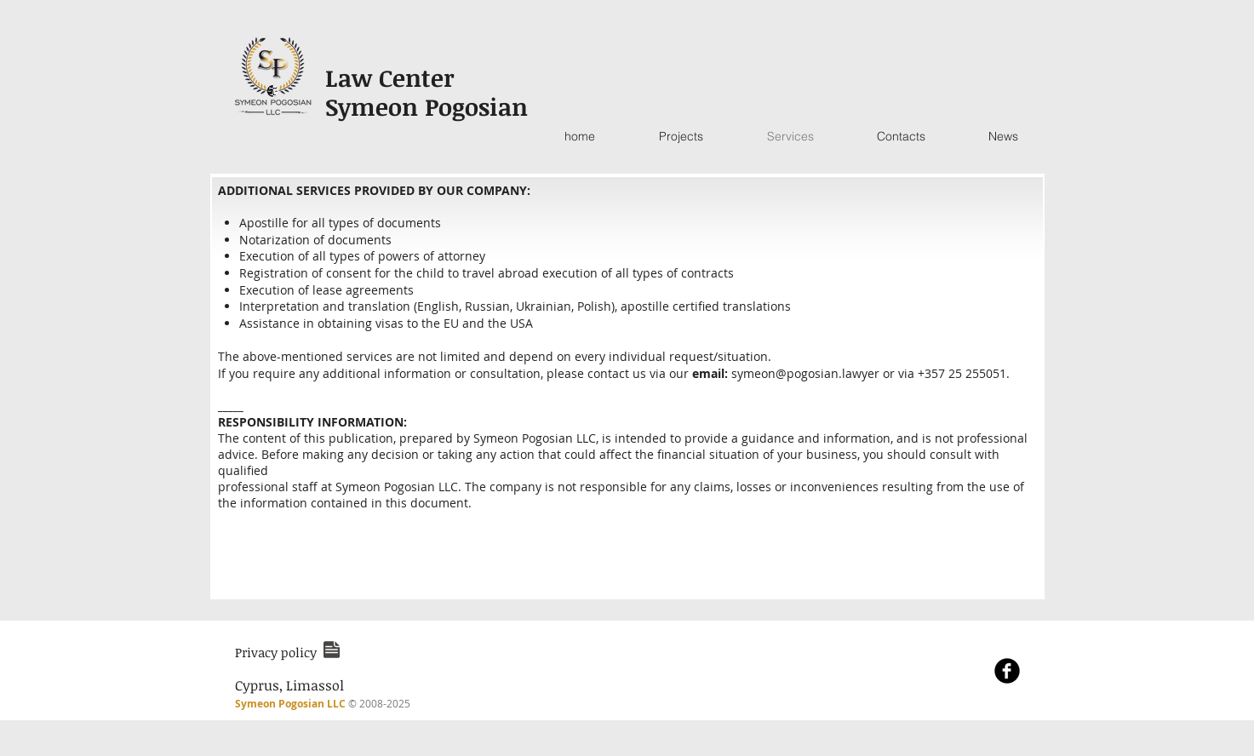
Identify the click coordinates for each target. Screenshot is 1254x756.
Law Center (393, 77)
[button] (276, 652)
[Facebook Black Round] (1007, 671)
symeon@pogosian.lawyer (805, 373)
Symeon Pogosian (426, 106)
